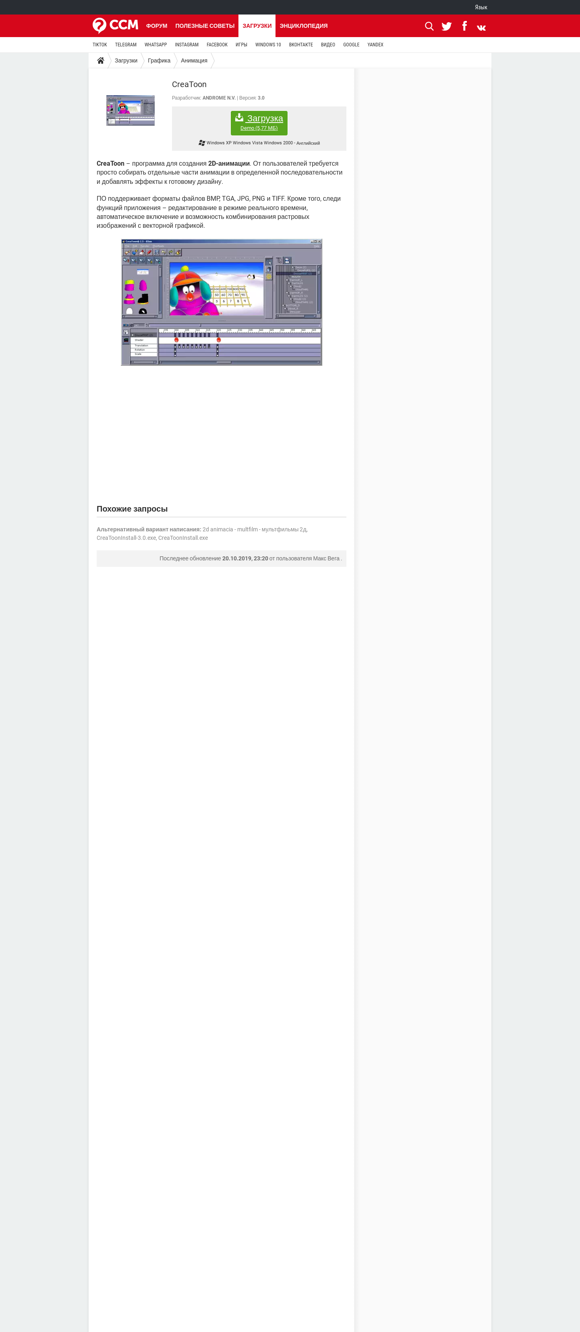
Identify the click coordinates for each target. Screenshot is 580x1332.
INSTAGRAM (187, 45)
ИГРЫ (241, 45)
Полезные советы (204, 26)
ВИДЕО (328, 45)
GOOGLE (351, 45)
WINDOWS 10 (268, 45)
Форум (156, 26)
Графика (159, 60)
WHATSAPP (156, 45)
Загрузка (259, 122)
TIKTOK (100, 45)
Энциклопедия (303, 26)
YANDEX (375, 45)
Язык (481, 7)
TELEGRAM (126, 45)
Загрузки (256, 26)
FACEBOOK (217, 45)
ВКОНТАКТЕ (301, 45)
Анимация (194, 60)
